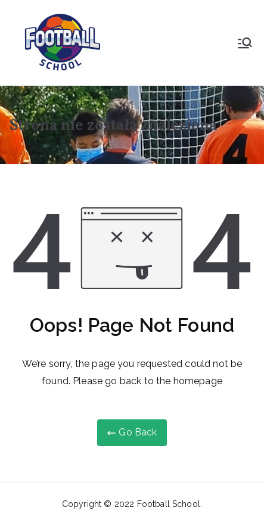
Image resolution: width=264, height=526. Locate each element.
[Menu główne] (244, 43)
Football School (168, 504)
